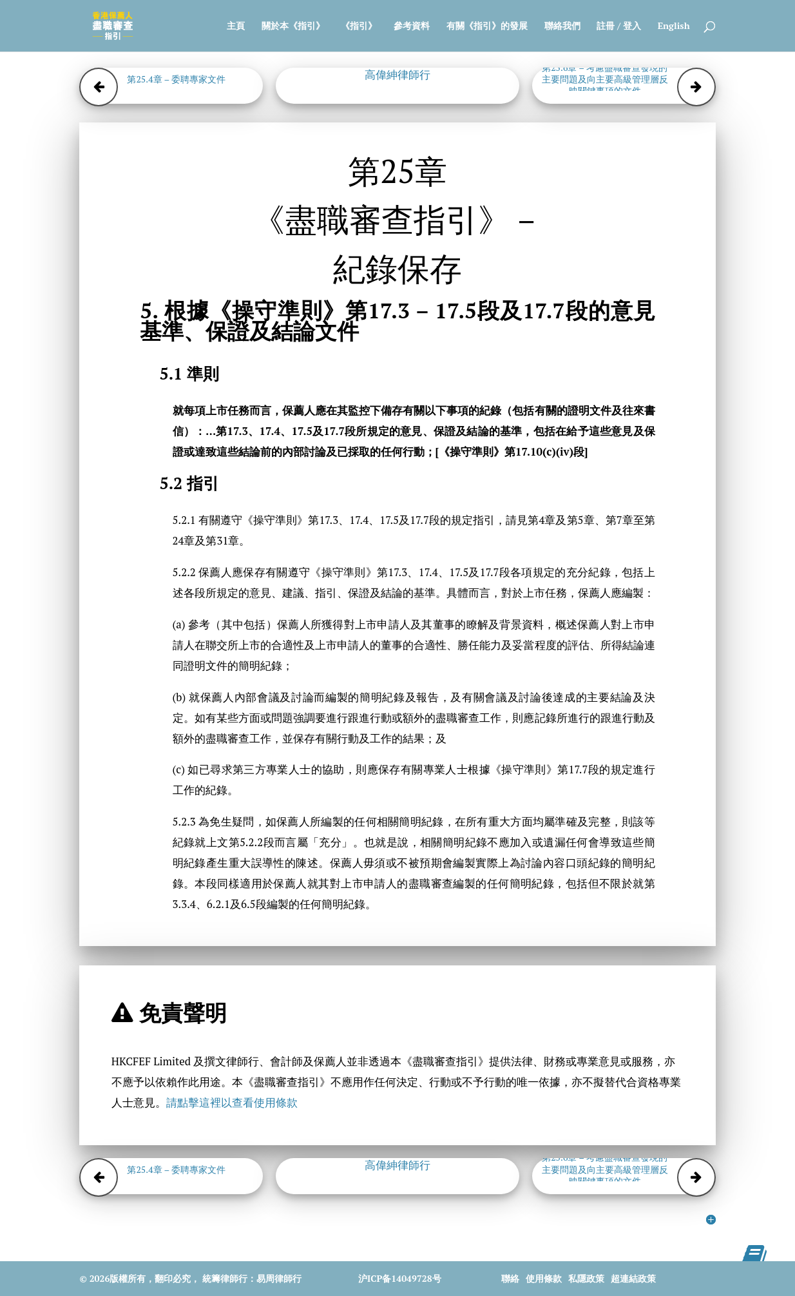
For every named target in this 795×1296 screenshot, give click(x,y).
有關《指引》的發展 (487, 26)
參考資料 (412, 26)
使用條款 (544, 1278)
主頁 (236, 26)
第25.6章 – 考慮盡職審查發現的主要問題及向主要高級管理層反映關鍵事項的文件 (605, 79)
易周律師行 (279, 1278)
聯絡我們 (562, 26)
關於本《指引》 (293, 26)
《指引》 (359, 26)
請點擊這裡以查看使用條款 (232, 1103)
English (674, 26)
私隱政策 (586, 1278)
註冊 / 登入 (618, 26)
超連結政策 (633, 1278)
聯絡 (510, 1278)
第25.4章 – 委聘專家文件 (176, 79)
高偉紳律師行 (397, 75)
